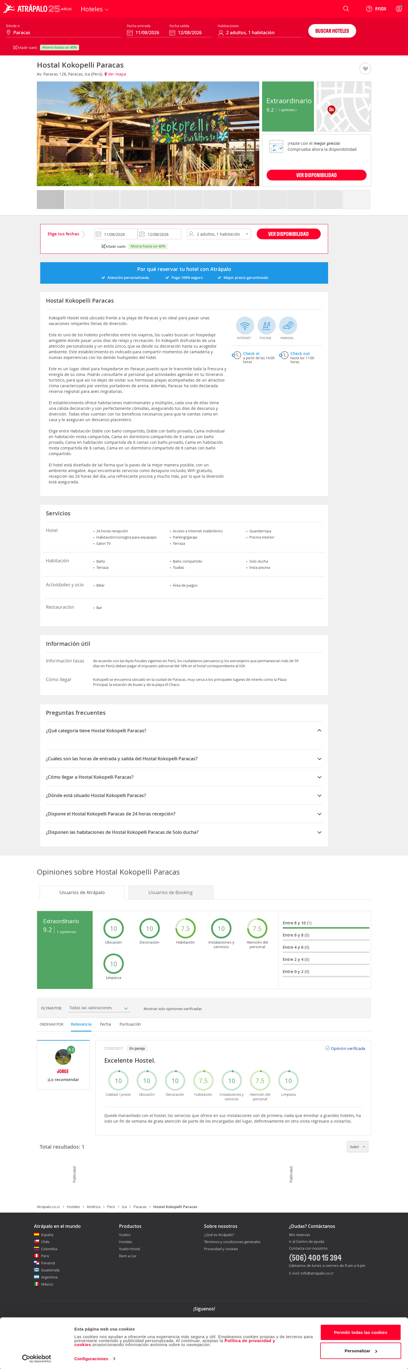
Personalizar (361, 1350)
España (47, 1234)
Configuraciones (91, 1357)
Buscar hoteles (332, 30)
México (47, 1284)
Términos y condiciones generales (232, 1241)
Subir (357, 1146)
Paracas (139, 1206)
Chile (45, 1241)
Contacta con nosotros (308, 1248)
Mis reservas (299, 1235)
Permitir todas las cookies (361, 1331)
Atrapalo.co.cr (48, 1206)
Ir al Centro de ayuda (306, 1241)
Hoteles (73, 1206)
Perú (111, 1206)
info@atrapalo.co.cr (317, 1273)
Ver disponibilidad (288, 233)
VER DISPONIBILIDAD (316, 174)
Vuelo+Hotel (129, 1248)
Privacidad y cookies (221, 1248)
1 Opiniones (287, 109)
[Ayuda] (376, 8)
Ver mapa (115, 74)
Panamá (48, 1262)
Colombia (49, 1248)
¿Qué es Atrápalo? (219, 1234)
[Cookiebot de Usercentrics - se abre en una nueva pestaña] (36, 1358)
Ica (124, 1206)
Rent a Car (127, 1255)
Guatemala (50, 1270)
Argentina (49, 1277)
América (93, 1206)
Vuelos (124, 1234)
